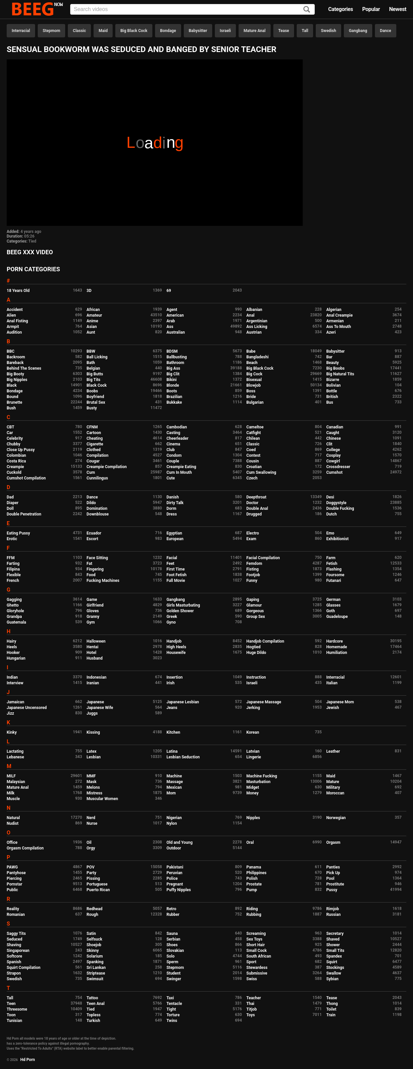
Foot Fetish (176, 575)
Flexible (14, 575)
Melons (93, 787)
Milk (10, 793)
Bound (12, 396)
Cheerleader (177, 438)
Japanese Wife (100, 707)
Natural (13, 817)
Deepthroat (256, 497)
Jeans (171, 707)
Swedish (328, 30)
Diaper (12, 502)
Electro (252, 533)
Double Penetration (24, 514)
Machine (174, 776)
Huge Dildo (256, 652)
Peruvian (174, 872)
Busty (92, 408)
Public (12, 889)
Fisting (252, 569)
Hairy (11, 641)
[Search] (306, 10)
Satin (91, 933)
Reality (13, 909)
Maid (103, 30)
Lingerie (253, 757)
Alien (11, 315)
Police (172, 878)
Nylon (171, 823)
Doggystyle (336, 502)
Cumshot (334, 472)
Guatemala (16, 622)
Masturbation (258, 781)
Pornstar (14, 884)
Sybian (332, 979)
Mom (171, 793)
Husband (95, 658)
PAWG (12, 867)
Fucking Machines (103, 580)
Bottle (331, 391)
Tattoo (92, 998)
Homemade (336, 647)
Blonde (172, 385)
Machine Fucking (261, 776)
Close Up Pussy (21, 449)
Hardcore (334, 641)
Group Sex (255, 616)
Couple (172, 461)
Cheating (95, 438)
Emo (330, 533)
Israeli (225, 30)
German (333, 599)
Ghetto (13, 605)
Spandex (334, 956)
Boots (171, 391)
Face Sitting (97, 558)
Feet (170, 563)
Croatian (254, 466)
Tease (283, 30)
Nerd (91, 817)
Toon (11, 1015)
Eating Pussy (18, 533)
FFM (11, 558)
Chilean (253, 438)
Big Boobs (335, 368)
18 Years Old (18, 290)
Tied (32, 241)
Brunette (14, 402)
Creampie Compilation (107, 466)
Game (92, 599)
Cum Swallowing (261, 472)
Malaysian (16, 781)
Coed (251, 449)
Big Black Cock (133, 30)
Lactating (15, 751)
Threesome (17, 1009)
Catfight (253, 432)
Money (252, 793)
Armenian (334, 321)
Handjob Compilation (265, 641)
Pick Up (333, 872)
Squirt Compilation (23, 967)
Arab (170, 321)
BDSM (171, 351)
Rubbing (253, 914)
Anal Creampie (339, 315)
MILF (11, 776)
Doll (10, 508)
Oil (89, 842)
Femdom (254, 563)
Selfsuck (94, 939)
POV (91, 867)
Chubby (13, 444)
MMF (91, 776)
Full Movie (175, 580)
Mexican (174, 787)
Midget (252, 787)
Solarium (95, 956)
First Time (175, 569)
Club (170, 449)
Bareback (15, 362)
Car (10, 432)
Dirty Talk (174, 502)
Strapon (14, 973)
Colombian (16, 455)
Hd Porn (27, 1059)
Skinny (93, 950)
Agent (171, 309)
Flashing (333, 569)
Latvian (252, 751)
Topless (94, 1015)
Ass (169, 326)
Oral (250, 842)
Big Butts (95, 374)
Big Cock (254, 374)
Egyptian (174, 533)
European (174, 539)
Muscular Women (102, 798)
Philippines (256, 872)
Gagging (14, 599)
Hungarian (16, 658)
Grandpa (14, 616)
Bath (91, 362)
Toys (250, 1015)
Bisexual (254, 379)
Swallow (333, 973)
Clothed (94, 449)
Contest (253, 455)
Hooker (13, 652)
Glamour (254, 605)
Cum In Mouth (179, 472)
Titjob (251, 1009)
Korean (252, 732)
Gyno (171, 622)
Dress (171, 514)
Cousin (252, 461)
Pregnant (174, 884)
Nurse (92, 823)
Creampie (15, 466)
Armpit (13, 326)
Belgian (93, 368)
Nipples (253, 817)
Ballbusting (176, 357)
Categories (340, 9)
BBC (10, 351)
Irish (170, 683)
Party (91, 872)
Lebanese (15, 757)
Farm (330, 558)
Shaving (14, 945)
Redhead (94, 909)
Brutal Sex (96, 402)
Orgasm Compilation (25, 848)
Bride (251, 396)
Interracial (21, 30)
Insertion (174, 677)
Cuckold (14, 472)
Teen (11, 1003)
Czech (251, 478)
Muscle (13, 798)
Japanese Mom (340, 702)
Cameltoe (254, 427)
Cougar (93, 461)
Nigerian (174, 817)
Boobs (92, 391)
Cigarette (95, 444)
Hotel (91, 652)
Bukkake (174, 402)
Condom (173, 455)
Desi (330, 497)
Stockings (335, 967)
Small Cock (256, 950)
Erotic (12, 539)
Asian (92, 326)
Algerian (333, 309)
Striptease (96, 973)
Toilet (331, 1009)
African (93, 309)
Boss (250, 391)
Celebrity (15, 438)
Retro (171, 909)
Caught (332, 432)
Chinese (333, 438)
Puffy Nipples (178, 889)
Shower (333, 945)
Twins (171, 1020)
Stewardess (256, 967)
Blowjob (253, 385)
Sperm (172, 962)
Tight (171, 1009)
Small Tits (335, 950)
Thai (250, 1003)
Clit (329, 444)
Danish (172, 497)
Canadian (334, 427)
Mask (92, 781)
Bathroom (175, 362)
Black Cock (97, 385)
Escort (92, 539)
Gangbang (358, 30)
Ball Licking (97, 357)
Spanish (14, 962)
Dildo (91, 502)
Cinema (173, 444)
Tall (305, 30)
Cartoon (94, 432)
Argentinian (256, 321)
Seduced (14, 939)
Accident (15, 309)
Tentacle (174, 1003)
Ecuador (94, 533)
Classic (79, 30)
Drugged (254, 514)
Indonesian (96, 677)
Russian (333, 914)
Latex (92, 751)
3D (89, 290)
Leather (333, 751)
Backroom (16, 357)
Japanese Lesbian (182, 702)
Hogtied (253, 647)
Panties (333, 867)
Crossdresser (338, 466)
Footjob (253, 575)
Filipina (13, 569)
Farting (13, 563)
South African (258, 956)
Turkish (93, 1020)
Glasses (333, 605)
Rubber (172, 914)
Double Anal (257, 508)
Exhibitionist (337, 539)
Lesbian (94, 757)
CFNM (92, 427)
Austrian (254, 332)
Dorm (171, 508)
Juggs (92, 713)
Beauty (332, 362)
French (13, 580)
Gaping (252, 599)
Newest (397, 9)
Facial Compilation (263, 558)
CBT (10, 427)
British (332, 396)
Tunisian (14, 1020)
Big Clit (172, 374)
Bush (11, 408)
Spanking (95, 962)
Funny (251, 580)
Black (12, 385)
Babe (250, 351)
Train (330, 1015)
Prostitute (335, 884)
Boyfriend (95, 396)
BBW (91, 351)
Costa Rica (16, 461)
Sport (251, 962)
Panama (253, 867)
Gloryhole (15, 611)
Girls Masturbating (183, 605)
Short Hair (255, 945)
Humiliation (336, 652)
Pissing (93, 878)
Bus (329, 402)
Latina (171, 751)
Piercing (14, 878)
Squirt (331, 962)
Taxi (170, 998)
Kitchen (173, 732)
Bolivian (333, 385)
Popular (371, 9)
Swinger (173, 979)
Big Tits (93, 379)
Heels (12, 647)
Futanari (333, 580)
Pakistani (174, 867)
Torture (172, 1015)
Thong (332, 1003)
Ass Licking (256, 326)
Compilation (97, 455)
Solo (170, 956)
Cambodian (176, 427)
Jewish (332, 707)
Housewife (175, 652)
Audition (14, 332)
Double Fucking (340, 508)
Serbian (173, 939)
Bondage (168, 30)
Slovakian (175, 950)
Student (173, 973)
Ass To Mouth (338, 326)
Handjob (173, 641)
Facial (171, 558)
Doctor (252, 502)
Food (91, 575)
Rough (92, 914)
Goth (330, 611)
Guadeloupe (337, 616)
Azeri (330, 332)
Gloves (93, 611)
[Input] (192, 9)
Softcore (14, 956)
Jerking (253, 707)
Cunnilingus (97, 478)
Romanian (16, 914)
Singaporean (18, 950)
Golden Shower (180, 611)
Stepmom (51, 30)
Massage (174, 781)
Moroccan (335, 793)
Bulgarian (255, 402)
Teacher (253, 998)
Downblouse (98, 514)
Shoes (172, 945)
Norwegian (336, 817)
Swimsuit (95, 979)
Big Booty (15, 374)
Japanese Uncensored (27, 707)
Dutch (331, 514)
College (333, 449)
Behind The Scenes (24, 368)
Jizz (10, 713)
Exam (251, 539)
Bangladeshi (257, 357)
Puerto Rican (98, 889)
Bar (329, 357)
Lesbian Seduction (183, 757)
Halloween (96, 641)
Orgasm (333, 842)
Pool (330, 878)
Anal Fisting (17, 321)
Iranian (93, 683)
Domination (97, 508)
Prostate (254, 884)
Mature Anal (255, 30)
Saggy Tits (16, 933)
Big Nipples (17, 379)
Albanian (254, 309)
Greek (171, 616)
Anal (250, 315)
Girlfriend (95, 605)
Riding (252, 909)
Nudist (12, 823)
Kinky (12, 732)
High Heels (176, 647)
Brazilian (174, 396)
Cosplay (333, 455)
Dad (10, 497)
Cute (170, 478)
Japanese (95, 702)
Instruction (256, 677)
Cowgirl (333, 461)
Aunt (91, 332)
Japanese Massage (263, 702)
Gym (91, 622)
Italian (331, 683)
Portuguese (97, 884)
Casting (173, 432)
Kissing (93, 732)
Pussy (331, 889)
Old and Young (179, 842)
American (175, 315)
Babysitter (198, 30)
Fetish (331, 563)
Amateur (94, 315)
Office (12, 842)
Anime (92, 321)
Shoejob (94, 945)
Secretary (334, 933)
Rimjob (332, 909)
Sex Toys (254, 939)
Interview (15, 683)
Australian (175, 332)
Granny (93, 616)
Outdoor (173, 848)
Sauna (172, 933)
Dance (385, 30)
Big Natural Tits (340, 374)
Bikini (171, 379)
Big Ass (173, 368)
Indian (12, 677)
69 (168, 290)
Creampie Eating (181, 466)
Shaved (332, 939)
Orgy (91, 848)
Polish (252, 878)
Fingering (95, 569)
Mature (332, 781)
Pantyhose (16, 872)
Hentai (92, 647)
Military (333, 787)
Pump (251, 889)
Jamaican (15, 702)
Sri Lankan (96, 967)
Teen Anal (96, 1003)
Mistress (94, 793)
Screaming (256, 933)
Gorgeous (255, 611)
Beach (252, 362)
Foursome (335, 575)
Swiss (251, 979)
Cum (91, 472)
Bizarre (332, 379)
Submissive (256, 973)
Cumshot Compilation (26, 478)
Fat (89, 563)
